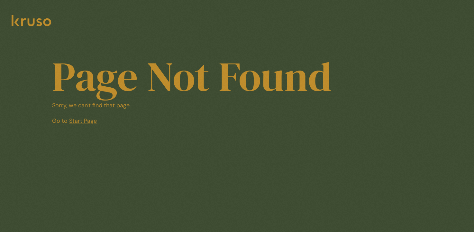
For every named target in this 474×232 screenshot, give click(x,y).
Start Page (83, 121)
